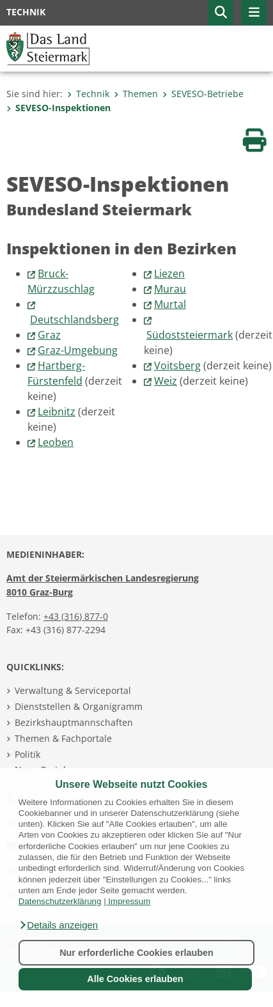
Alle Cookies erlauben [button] (135, 979)
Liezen (169, 273)
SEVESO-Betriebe (203, 94)
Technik (88, 94)
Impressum (129, 901)
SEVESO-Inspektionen (58, 108)
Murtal (170, 304)
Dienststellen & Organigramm (79, 706)
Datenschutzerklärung (60, 901)
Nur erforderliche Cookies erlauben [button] (136, 953)
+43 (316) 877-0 (75, 616)
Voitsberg (177, 365)
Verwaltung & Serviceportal (73, 690)
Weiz (165, 381)
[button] (58, 925)
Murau (170, 289)
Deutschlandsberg (74, 319)
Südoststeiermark (189, 335)
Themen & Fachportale (63, 738)
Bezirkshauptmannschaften (74, 722)
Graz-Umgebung (78, 350)
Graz (49, 335)
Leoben (56, 442)
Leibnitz (56, 411)
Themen (136, 94)
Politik (27, 754)
